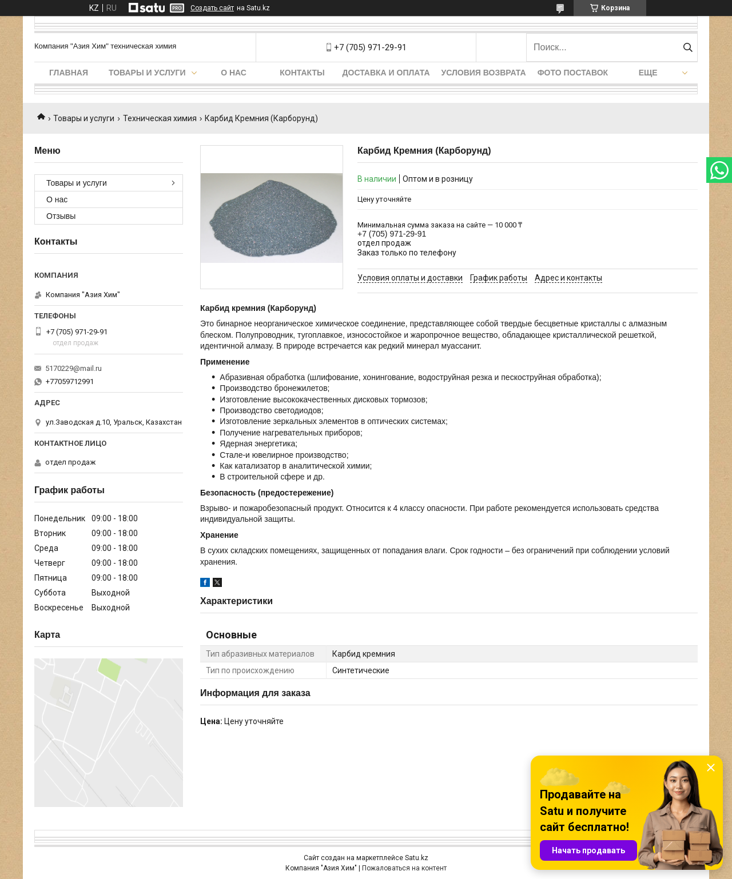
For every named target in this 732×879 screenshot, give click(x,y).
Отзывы (60, 216)
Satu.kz (416, 858)
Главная (68, 72)
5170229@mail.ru (73, 368)
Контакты (302, 72)
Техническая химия (160, 118)
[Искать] (688, 47)
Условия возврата (483, 72)
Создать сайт (212, 8)
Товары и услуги (147, 72)
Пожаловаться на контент (404, 868)
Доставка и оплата (386, 72)
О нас (233, 72)
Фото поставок (573, 72)
